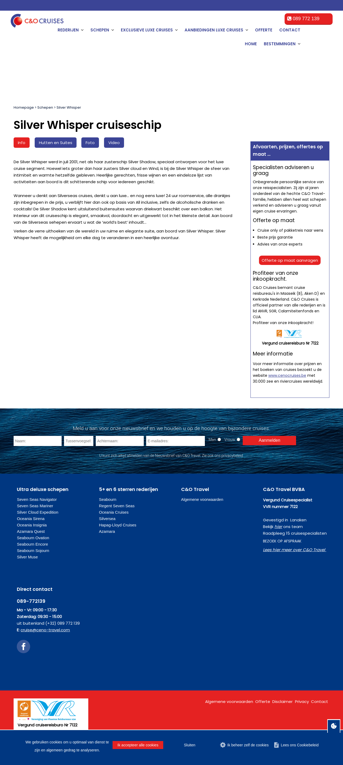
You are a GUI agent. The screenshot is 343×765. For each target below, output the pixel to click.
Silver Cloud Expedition (37, 512)
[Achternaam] (120, 441)
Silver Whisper (69, 107)
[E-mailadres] (175, 441)
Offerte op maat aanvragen (290, 260)
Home (251, 44)
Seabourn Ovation (33, 537)
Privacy (302, 701)
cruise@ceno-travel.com (45, 630)
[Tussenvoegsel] (78, 441)
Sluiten (189, 745)
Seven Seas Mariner (35, 506)
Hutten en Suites (55, 142)
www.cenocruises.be (287, 375)
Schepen (45, 107)
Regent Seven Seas (116, 506)
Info (21, 142)
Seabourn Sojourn (33, 550)
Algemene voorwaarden (202, 499)
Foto (90, 142)
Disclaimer (282, 701)
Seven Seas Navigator (37, 499)
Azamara (107, 531)
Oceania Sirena (30, 518)
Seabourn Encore (32, 544)
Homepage (24, 107)
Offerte (263, 30)
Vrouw (229, 439)
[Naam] (38, 441)
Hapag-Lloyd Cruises (117, 525)
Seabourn (107, 499)
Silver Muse (27, 557)
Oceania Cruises (114, 512)
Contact (289, 30)
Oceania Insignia (32, 525)
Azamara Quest (31, 531)
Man (212, 439)
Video (114, 142)
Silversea (107, 518)
